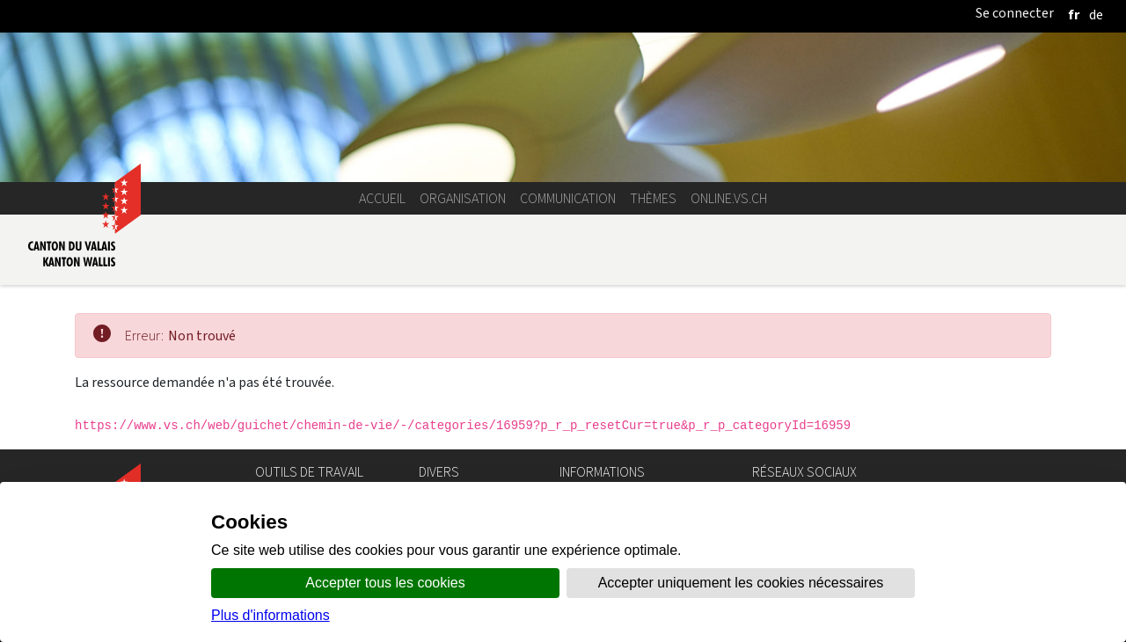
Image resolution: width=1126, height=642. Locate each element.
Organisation (463, 198)
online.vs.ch (729, 198)
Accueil (382, 198)
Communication (568, 198)
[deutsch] (1096, 14)
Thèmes (653, 198)
